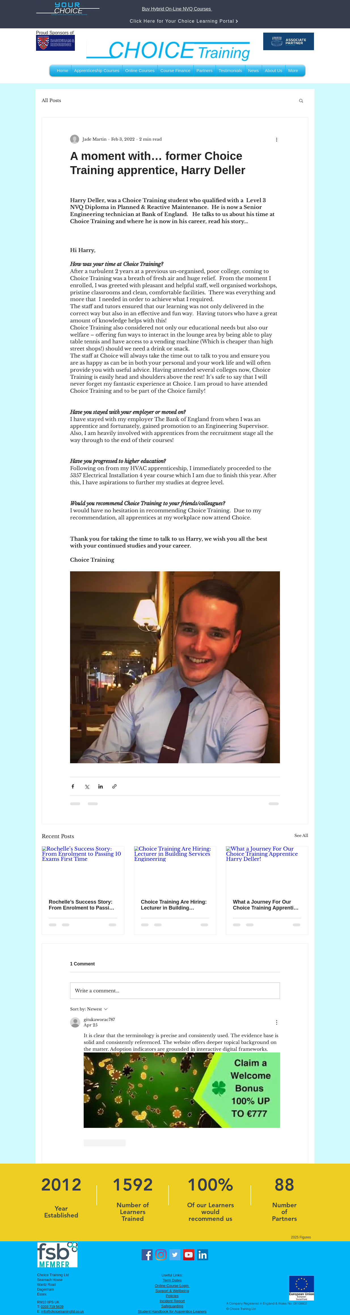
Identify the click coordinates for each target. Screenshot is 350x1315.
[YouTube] (188, 1254)
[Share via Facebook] (72, 786)
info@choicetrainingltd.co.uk (62, 1312)
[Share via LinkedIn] (100, 786)
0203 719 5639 (52, 1307)
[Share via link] (114, 786)
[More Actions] (276, 1022)
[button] (301, 100)
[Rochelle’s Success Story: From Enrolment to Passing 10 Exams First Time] (83, 869)
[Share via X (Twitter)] (86, 786)
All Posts (51, 100)
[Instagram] (160, 1254)
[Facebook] (147, 1254)
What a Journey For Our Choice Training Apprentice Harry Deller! (266, 905)
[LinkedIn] (202, 1254)
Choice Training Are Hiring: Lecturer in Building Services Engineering (174, 905)
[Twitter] (174, 1254)
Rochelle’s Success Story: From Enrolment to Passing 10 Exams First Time (82, 905)
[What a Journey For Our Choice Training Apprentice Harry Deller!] (267, 869)
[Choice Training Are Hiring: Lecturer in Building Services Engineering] (175, 869)
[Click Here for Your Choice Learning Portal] (184, 21)
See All (301, 835)
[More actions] (276, 139)
